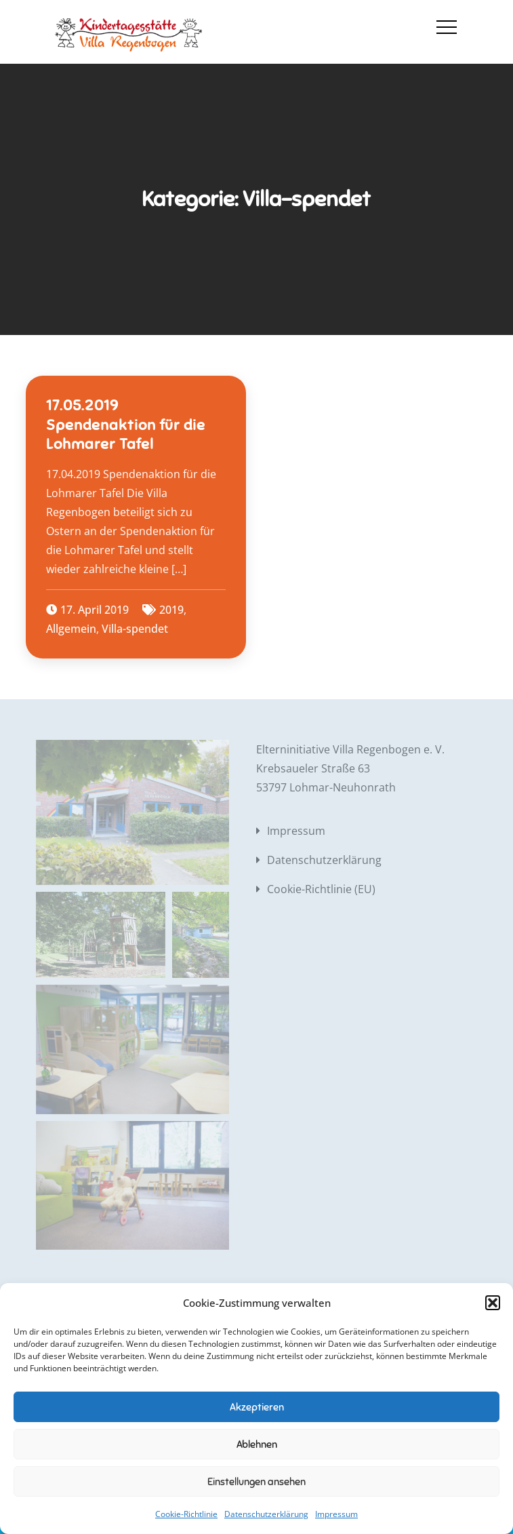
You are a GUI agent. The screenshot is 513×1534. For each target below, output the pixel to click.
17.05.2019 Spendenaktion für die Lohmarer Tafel (125, 424)
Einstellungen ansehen (256, 1482)
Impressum (336, 1514)
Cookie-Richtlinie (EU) (321, 889)
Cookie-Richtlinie (186, 1514)
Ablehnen (257, 1444)
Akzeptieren (257, 1407)
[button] (492, 1303)
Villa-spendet (135, 628)
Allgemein (71, 628)
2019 (171, 609)
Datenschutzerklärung (266, 1514)
